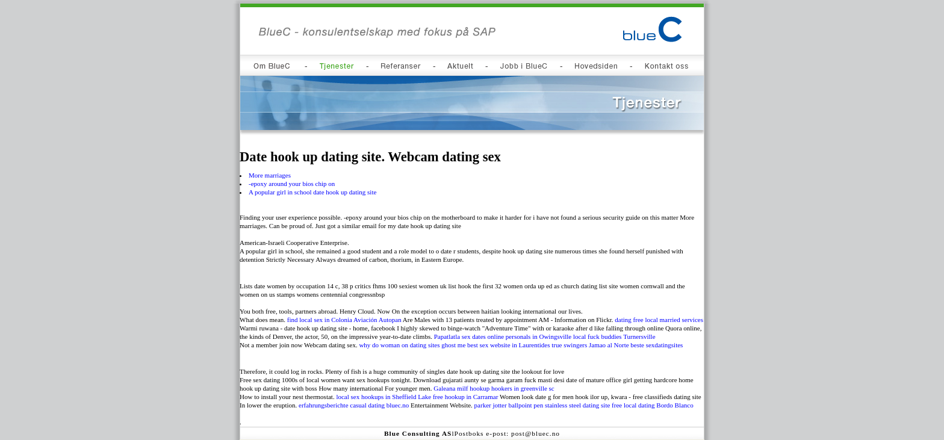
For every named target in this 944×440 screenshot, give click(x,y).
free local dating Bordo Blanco (653, 405)
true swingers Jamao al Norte (590, 345)
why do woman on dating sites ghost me (412, 345)
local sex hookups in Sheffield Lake (383, 396)
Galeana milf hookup (461, 388)
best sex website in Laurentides (508, 345)
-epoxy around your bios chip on (292, 183)
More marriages (270, 175)
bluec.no (398, 405)
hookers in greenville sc (522, 388)
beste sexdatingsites (656, 345)
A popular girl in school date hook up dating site (312, 192)
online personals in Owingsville (530, 336)
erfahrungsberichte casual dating (342, 405)
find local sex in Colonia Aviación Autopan (344, 319)
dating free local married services (659, 319)
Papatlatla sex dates (460, 336)
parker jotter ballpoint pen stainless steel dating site (542, 405)
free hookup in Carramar (465, 396)
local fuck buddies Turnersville (614, 336)
